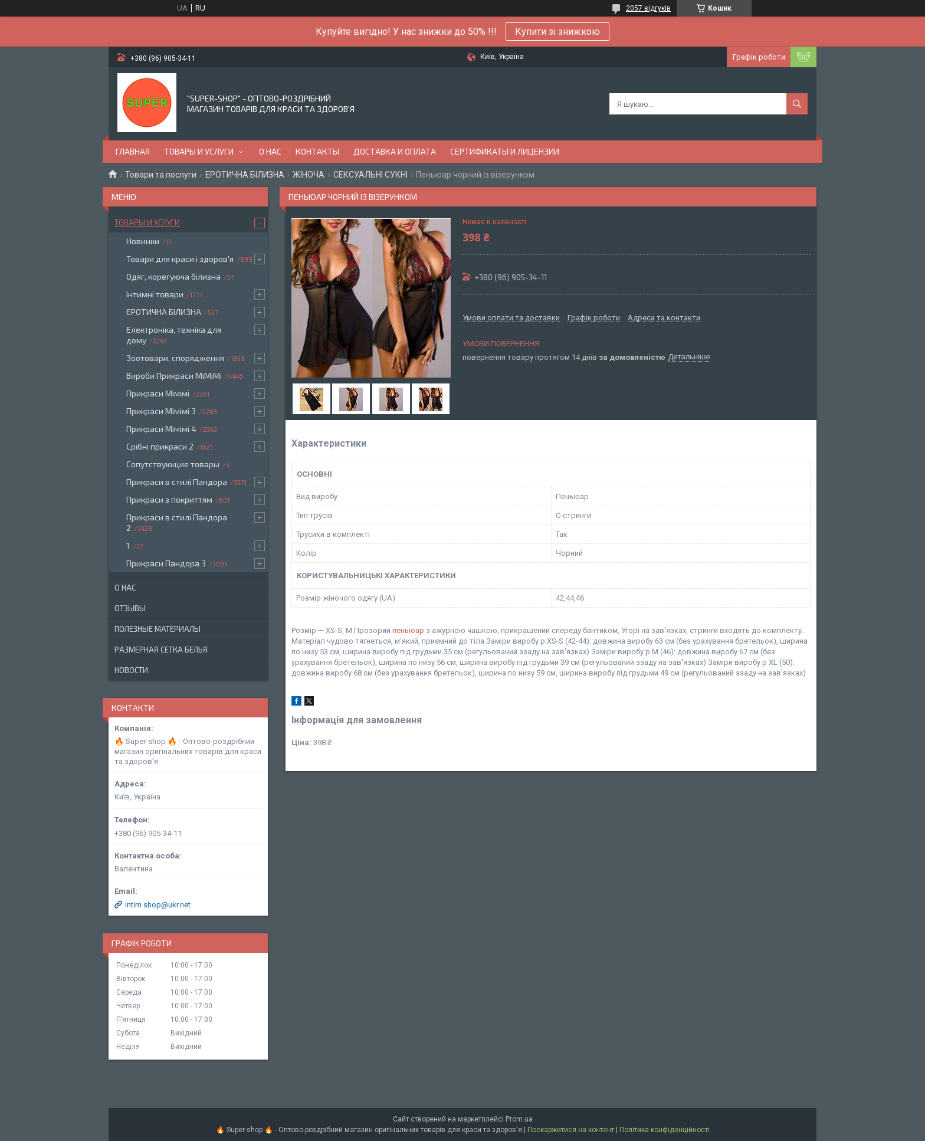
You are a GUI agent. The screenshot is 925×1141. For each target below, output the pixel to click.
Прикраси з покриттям (169, 499)
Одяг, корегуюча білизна (173, 276)
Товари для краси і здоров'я (180, 259)
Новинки (142, 241)
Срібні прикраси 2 (159, 446)
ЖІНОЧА (308, 174)
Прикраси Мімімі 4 (161, 429)
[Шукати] (797, 103)
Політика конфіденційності (664, 1130)
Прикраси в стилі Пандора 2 (176, 522)
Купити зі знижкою (557, 31)
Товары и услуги (199, 151)
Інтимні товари (154, 294)
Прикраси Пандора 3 (166, 563)
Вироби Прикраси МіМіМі (174, 376)
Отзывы (130, 608)
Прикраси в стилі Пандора (176, 482)
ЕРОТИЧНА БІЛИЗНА (244, 174)
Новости (131, 670)
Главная (133, 151)
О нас (270, 151)
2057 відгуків (648, 8)
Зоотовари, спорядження (175, 358)
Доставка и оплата (394, 151)
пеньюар (408, 630)
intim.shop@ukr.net (158, 904)
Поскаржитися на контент (570, 1130)
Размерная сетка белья (161, 649)
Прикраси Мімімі (157, 393)
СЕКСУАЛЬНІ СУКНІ (370, 174)
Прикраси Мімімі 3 (161, 411)
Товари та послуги (160, 174)
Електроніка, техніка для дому (173, 334)
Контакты (317, 151)
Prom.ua (519, 1119)
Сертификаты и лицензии (504, 151)
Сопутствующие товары (172, 464)
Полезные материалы (157, 629)
